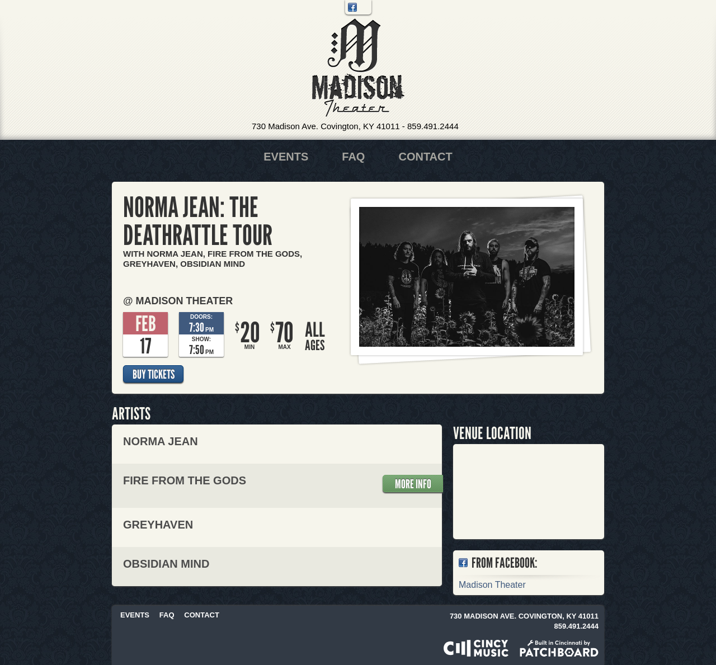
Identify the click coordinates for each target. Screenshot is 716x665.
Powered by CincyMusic (476, 648)
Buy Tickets (154, 374)
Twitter (364, 7)
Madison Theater (358, 67)
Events (285, 156)
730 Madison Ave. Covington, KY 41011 (326, 126)
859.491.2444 (433, 126)
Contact (425, 156)
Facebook (352, 7)
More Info (413, 484)
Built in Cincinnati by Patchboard (559, 648)
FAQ (353, 156)
